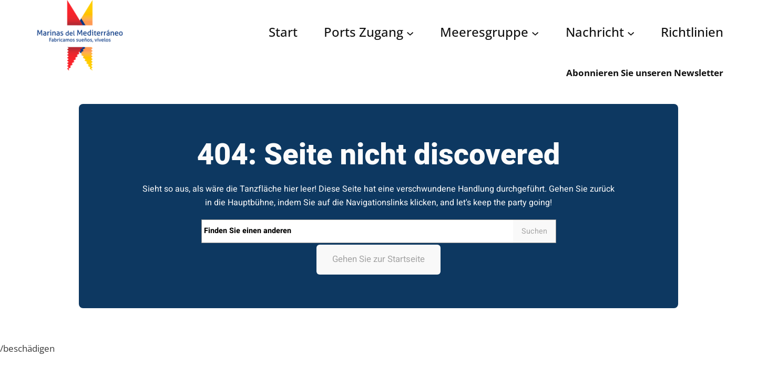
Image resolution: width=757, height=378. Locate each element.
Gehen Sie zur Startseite (378, 259)
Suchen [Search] (534, 231)
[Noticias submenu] (631, 33)
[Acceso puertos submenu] (410, 33)
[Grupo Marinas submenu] (535, 33)
